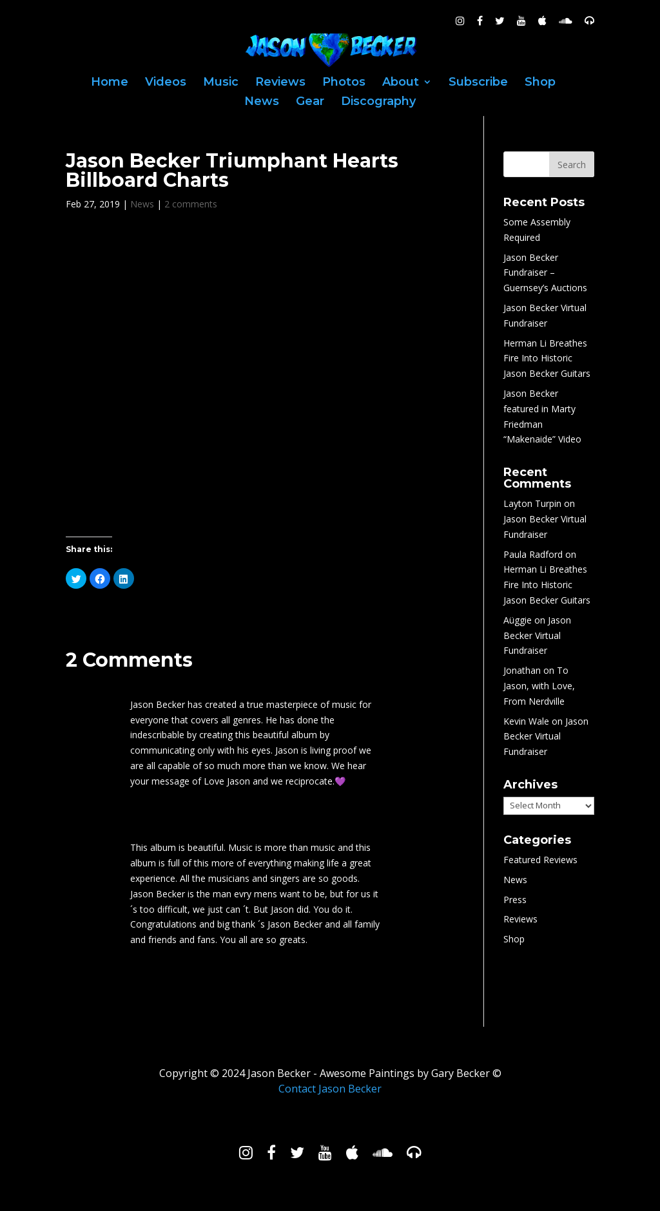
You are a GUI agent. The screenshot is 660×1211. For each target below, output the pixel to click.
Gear (310, 102)
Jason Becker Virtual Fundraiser (537, 635)
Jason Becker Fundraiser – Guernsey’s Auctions (545, 272)
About (400, 83)
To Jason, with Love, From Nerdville (539, 685)
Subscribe (478, 83)
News (261, 102)
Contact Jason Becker (330, 1089)
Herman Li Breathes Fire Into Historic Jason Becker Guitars (546, 358)
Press (515, 899)
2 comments (190, 204)
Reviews (280, 83)
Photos (343, 83)
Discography (378, 102)
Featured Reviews (540, 859)
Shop (540, 83)
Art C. (144, 683)
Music (220, 83)
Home (109, 83)
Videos (165, 83)
